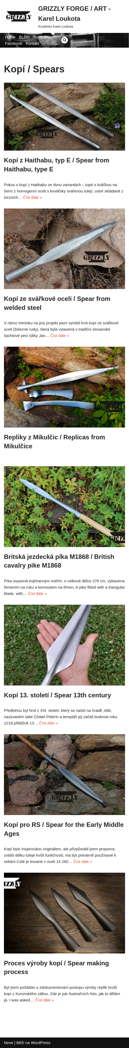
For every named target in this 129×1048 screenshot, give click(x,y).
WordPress (40, 1042)
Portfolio (40, 37)
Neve (8, 1042)
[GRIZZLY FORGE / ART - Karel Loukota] (64, 16)
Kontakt (32, 43)
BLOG (24, 37)
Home (10, 37)
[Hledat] (64, 40)
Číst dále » (32, 197)
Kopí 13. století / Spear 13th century (57, 695)
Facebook (13, 43)
